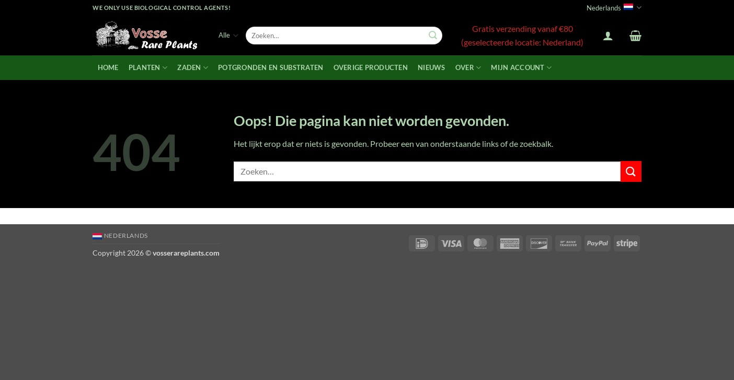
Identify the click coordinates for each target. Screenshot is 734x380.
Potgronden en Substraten (270, 67)
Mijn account (521, 68)
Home (108, 67)
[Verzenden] (433, 35)
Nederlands (614, 8)
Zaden (192, 68)
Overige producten (371, 67)
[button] (608, 35)
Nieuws (431, 67)
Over (468, 68)
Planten (148, 68)
